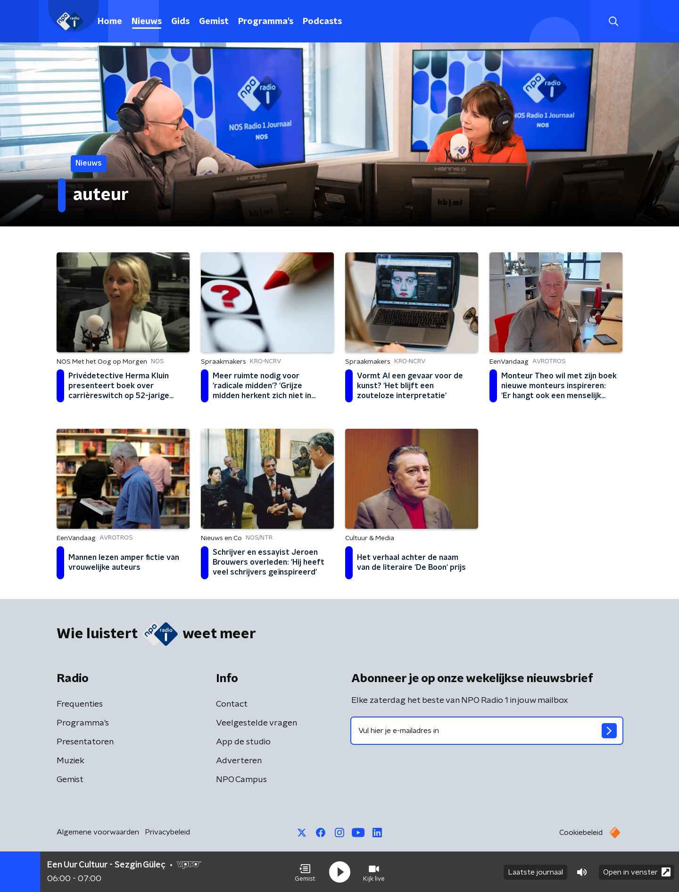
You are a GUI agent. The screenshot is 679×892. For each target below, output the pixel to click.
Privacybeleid (167, 832)
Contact (232, 704)
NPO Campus (241, 779)
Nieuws (147, 21)
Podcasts (322, 21)
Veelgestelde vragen (256, 723)
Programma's (265, 21)
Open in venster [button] (637, 871)
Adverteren (239, 761)
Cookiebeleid (581, 832)
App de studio (243, 742)
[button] (305, 872)
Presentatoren (85, 742)
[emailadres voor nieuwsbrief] (486, 730)
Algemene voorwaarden (98, 832)
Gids (180, 21)
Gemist (214, 21)
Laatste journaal (535, 872)
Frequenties (80, 704)
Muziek (70, 761)
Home (110, 21)
